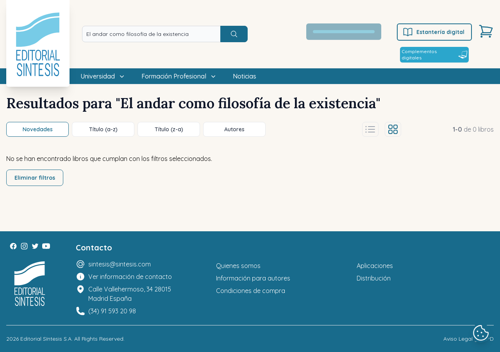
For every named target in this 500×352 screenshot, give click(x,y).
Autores (234, 129)
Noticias (244, 76)
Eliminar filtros (34, 177)
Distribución (374, 278)
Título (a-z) (103, 129)
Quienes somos (238, 266)
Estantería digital (433, 32)
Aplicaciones (375, 266)
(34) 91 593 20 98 (112, 311)
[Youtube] (46, 246)
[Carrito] (486, 31)
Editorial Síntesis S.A (45, 338)
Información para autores (253, 278)
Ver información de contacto (130, 277)
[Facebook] (13, 246)
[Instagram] (24, 246)
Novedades (38, 129)
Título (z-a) (169, 129)
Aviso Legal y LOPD (468, 338)
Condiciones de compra (250, 291)
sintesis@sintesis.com (119, 264)
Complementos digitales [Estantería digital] (434, 54)
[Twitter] (35, 246)
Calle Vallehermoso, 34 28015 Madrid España (129, 293)
